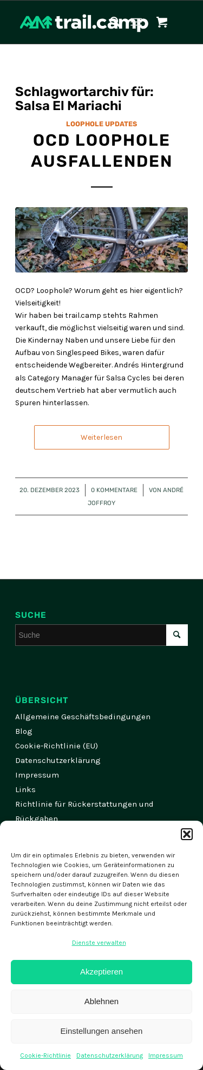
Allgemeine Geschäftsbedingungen (82, 716)
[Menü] (136, 22)
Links (25, 789)
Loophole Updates (101, 124)
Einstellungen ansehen (102, 1030)
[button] (186, 834)
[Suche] (109, 22)
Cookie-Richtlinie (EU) (56, 746)
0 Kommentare (114, 490)
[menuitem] (109, 22)
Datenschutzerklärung (109, 1055)
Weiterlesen (101, 437)
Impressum (165, 1055)
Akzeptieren (101, 971)
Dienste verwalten (99, 942)
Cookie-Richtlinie (45, 1055)
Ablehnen (101, 1001)
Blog (23, 731)
